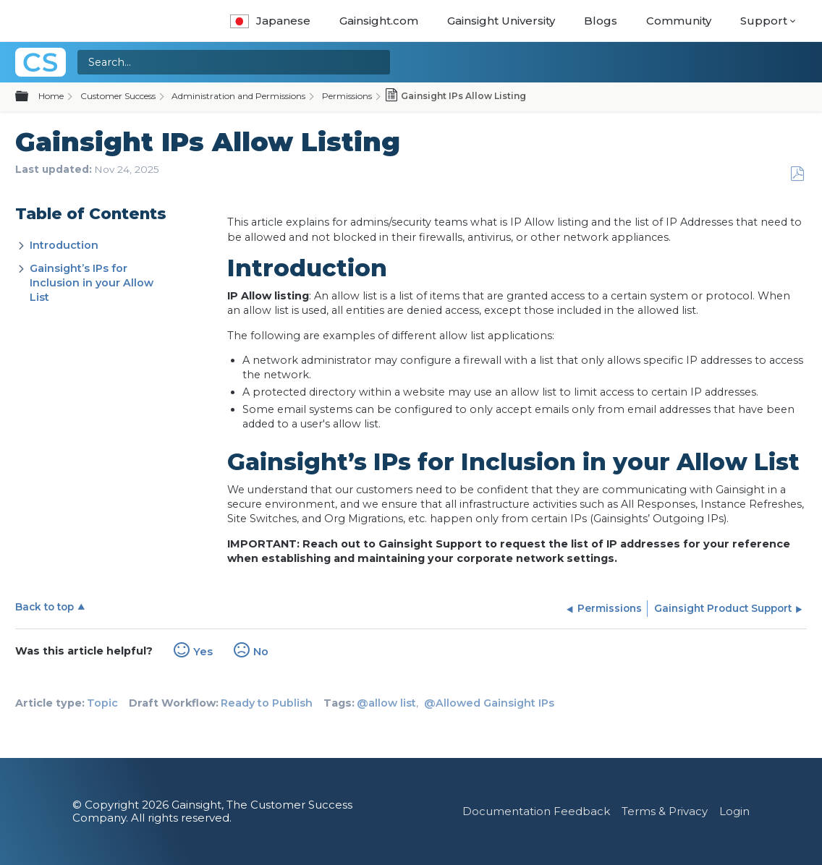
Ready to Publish (267, 703)
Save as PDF (797, 174)
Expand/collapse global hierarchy (30, 97)
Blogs (600, 20)
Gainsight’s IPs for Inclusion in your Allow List (91, 283)
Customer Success (118, 95)
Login (734, 811)
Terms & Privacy (665, 811)
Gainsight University (501, 20)
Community (678, 20)
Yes (203, 651)
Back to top (44, 607)
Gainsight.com (378, 20)
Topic (102, 703)
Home (51, 95)
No (260, 651)
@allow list (386, 703)
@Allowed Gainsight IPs (489, 703)
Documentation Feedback (536, 811)
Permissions (347, 95)
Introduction (64, 245)
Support (763, 20)
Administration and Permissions (238, 95)
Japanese (270, 20)
